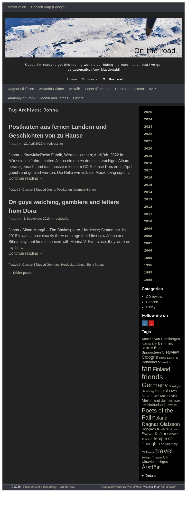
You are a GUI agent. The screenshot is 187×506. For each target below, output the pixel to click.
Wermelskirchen (85, 189)
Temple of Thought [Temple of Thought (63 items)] (157, 441)
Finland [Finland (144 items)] (161, 369)
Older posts (20, 273)
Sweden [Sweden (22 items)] (172, 434)
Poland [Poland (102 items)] (160, 418)
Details (150, 476)
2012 (148, 206)
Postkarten (64, 189)
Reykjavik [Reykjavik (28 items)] (149, 429)
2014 (148, 192)
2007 (148, 243)
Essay (150, 307)
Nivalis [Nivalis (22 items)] (172, 405)
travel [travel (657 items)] (164, 451)
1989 (148, 279)
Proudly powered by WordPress (121, 486)
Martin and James (54, 98)
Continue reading (26, 178)
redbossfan (55, 143)
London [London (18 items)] (172, 396)
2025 (148, 112)
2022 (148, 134)
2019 (148, 156)
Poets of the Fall (97, 89)
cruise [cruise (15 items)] (162, 357)
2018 (148, 163)
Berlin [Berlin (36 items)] (163, 343)
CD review (154, 297)
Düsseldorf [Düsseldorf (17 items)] (164, 362)
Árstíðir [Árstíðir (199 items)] (151, 467)
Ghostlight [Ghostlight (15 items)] (175, 386)
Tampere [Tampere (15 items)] (147, 439)
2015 (148, 185)
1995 (148, 272)
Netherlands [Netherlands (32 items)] (156, 405)
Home (72, 79)
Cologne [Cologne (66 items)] (150, 357)
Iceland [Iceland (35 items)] (147, 396)
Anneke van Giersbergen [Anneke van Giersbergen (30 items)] (161, 339)
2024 (148, 119)
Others (78, 98)
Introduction (17, 7)
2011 (148, 214)
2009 (148, 228)
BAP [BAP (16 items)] (154, 343)
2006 (148, 250)
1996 (148, 265)
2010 (148, 221)
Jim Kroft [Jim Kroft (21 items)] (160, 396)
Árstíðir (74, 89)
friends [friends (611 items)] (152, 377)
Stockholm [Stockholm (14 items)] (172, 429)
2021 (148, 141)
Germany (53, 264)
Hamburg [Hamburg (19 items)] (148, 391)
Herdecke (68, 264)
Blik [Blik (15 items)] (170, 343)
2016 (148, 177)
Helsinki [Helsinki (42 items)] (161, 391)
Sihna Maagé (95, 264)
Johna (51, 189)
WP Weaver (168, 486)
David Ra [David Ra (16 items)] (172, 357)
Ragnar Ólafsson (21, 89)
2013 (148, 199)
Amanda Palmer (51, 89)
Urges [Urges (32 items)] (163, 462)
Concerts (90, 79)
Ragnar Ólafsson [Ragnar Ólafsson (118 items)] (161, 424)
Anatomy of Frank (22, 98)
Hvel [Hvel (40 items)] (173, 391)
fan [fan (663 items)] (147, 369)
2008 (148, 236)
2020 (148, 148)
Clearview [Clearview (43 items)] (170, 352)
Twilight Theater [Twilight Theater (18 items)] (152, 457)
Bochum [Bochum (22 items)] (147, 348)
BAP (152, 89)
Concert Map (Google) (48, 7)
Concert (27, 189)
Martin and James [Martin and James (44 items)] (157, 400)
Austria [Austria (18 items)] (146, 343)
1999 (148, 258)
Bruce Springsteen (129, 89)
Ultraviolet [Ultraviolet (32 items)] (150, 462)
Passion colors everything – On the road (49, 486)
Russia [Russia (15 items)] (161, 429)
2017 (148, 170)
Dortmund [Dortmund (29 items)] (149, 362)
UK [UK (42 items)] (165, 457)
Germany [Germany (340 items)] (155, 385)
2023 (148, 126)
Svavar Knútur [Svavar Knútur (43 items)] (154, 434)
